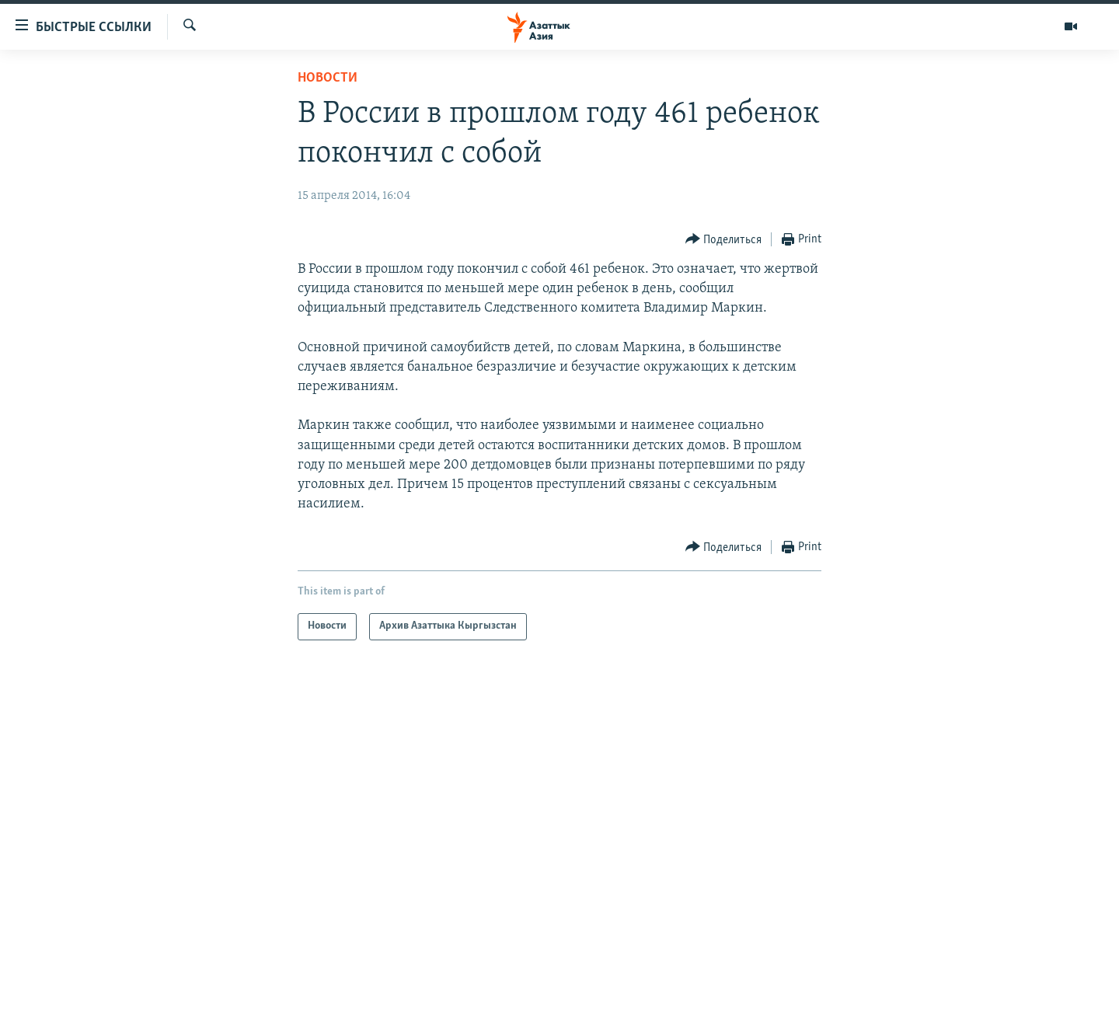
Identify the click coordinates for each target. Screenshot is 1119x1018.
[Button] (723, 239)
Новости (327, 78)
